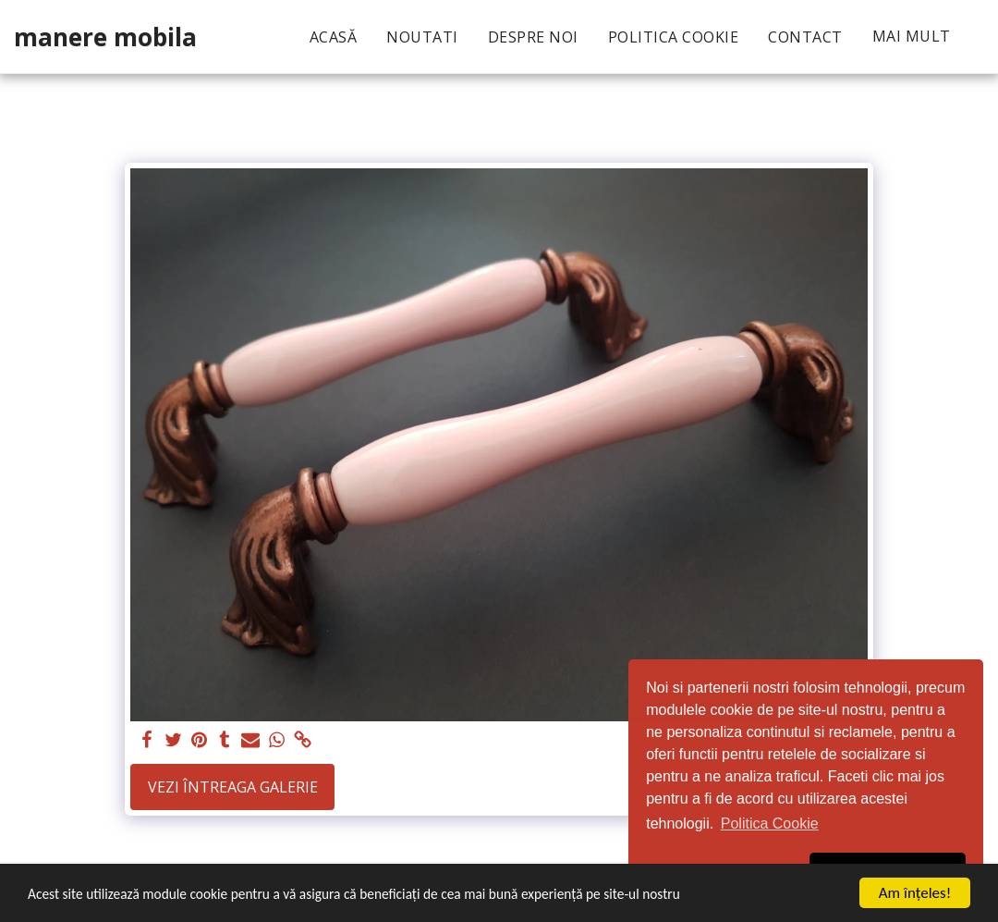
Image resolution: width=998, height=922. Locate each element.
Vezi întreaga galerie (233, 787)
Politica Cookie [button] (770, 823)
